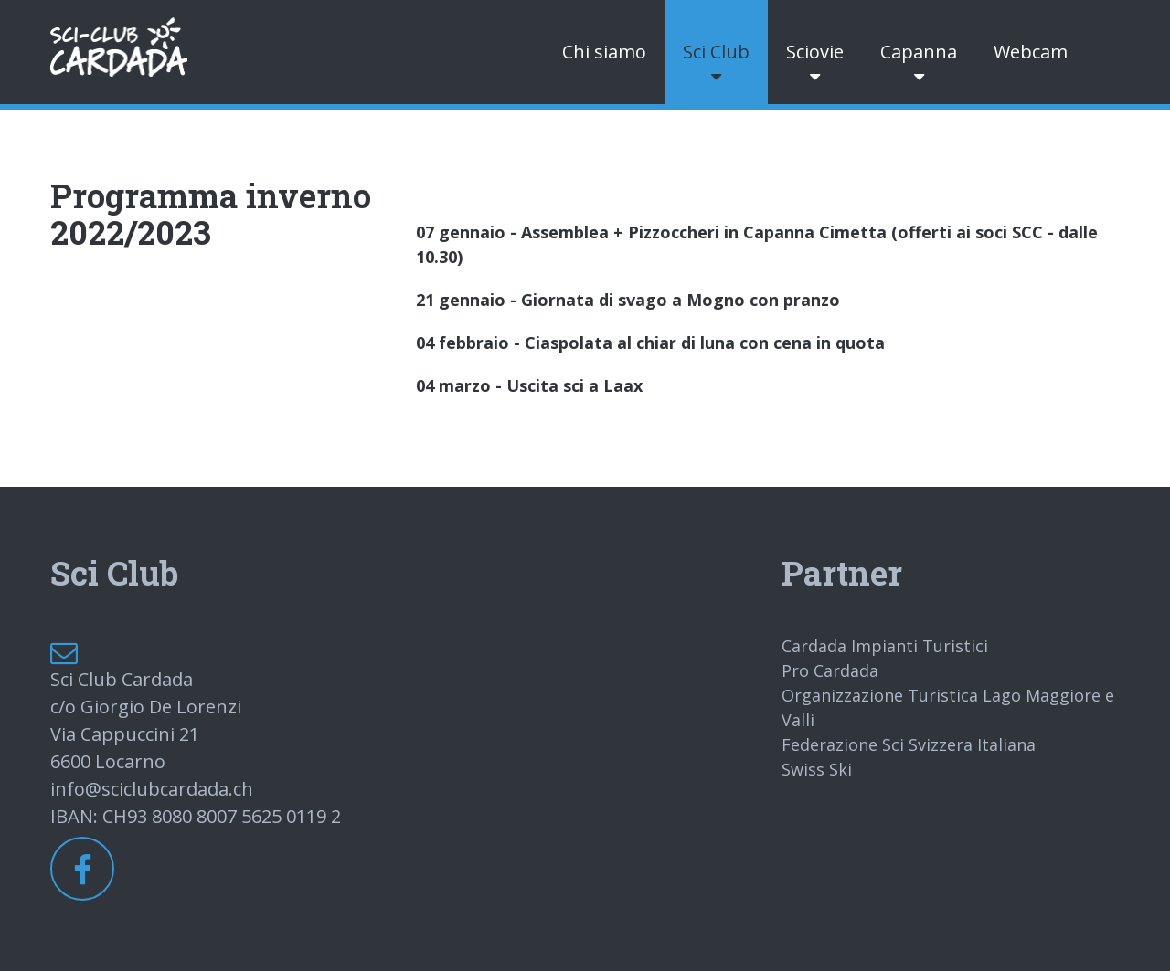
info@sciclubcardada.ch (151, 788)
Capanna (918, 51)
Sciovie (815, 51)
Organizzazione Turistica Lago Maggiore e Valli (948, 707)
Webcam (1031, 51)
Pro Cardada (830, 670)
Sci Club (716, 51)
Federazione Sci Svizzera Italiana (909, 744)
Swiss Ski (817, 769)
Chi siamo (604, 51)
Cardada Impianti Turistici (885, 646)
